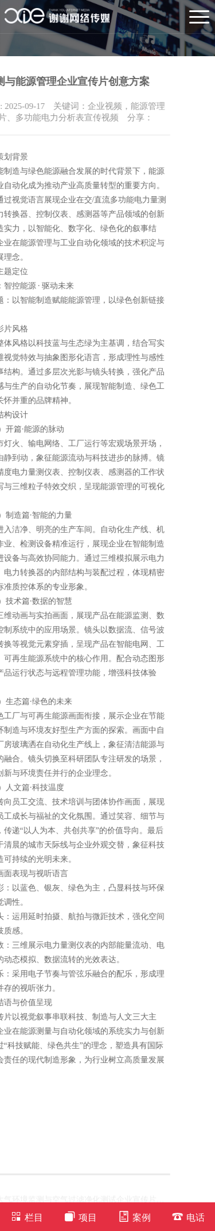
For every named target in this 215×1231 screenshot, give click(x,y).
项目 (80, 1216)
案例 (134, 1216)
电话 (188, 1216)
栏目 (26, 1216)
